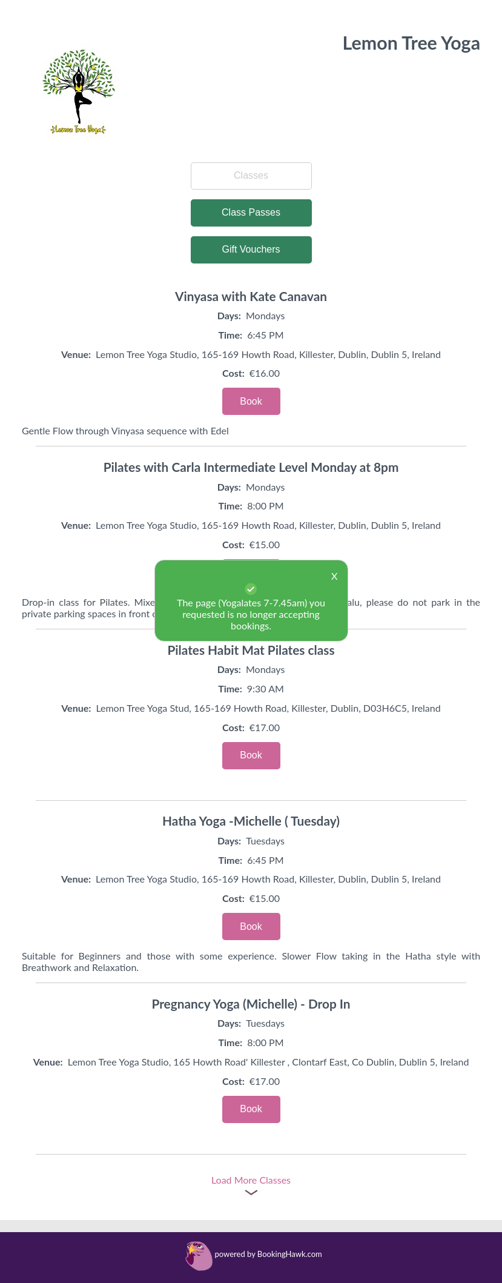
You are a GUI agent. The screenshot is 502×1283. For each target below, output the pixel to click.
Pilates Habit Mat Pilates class (250, 649)
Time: (230, 334)
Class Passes (251, 212)
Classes (251, 175)
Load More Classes (251, 1179)
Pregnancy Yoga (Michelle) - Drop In (250, 1003)
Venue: (76, 354)
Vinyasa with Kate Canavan (251, 295)
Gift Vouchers (251, 249)
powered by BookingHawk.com (268, 1254)
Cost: (233, 373)
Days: (229, 315)
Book (251, 401)
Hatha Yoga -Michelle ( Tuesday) (251, 820)
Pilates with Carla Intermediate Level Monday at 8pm (251, 466)
